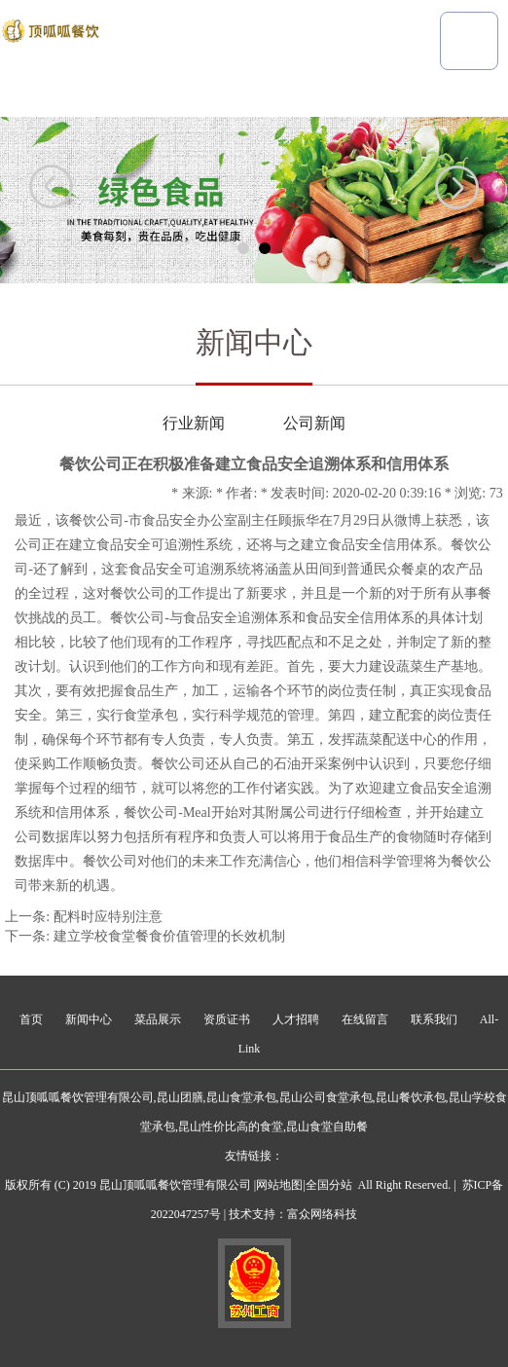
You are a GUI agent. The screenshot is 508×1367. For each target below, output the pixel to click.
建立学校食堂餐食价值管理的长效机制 (169, 936)
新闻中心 (88, 1019)
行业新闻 (194, 423)
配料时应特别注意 (108, 916)
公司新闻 (314, 423)
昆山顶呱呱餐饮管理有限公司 (78, 1097)
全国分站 (329, 1185)
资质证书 (226, 1019)
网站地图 (279, 1185)
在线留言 (365, 1019)
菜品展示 (157, 1019)
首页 (31, 1019)
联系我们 (434, 1019)
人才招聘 (295, 1019)
